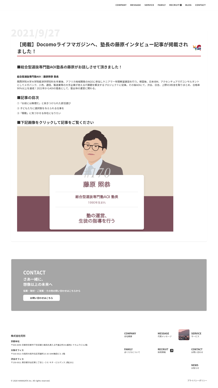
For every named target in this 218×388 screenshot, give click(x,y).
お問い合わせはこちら (41, 298)
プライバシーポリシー (197, 373)
